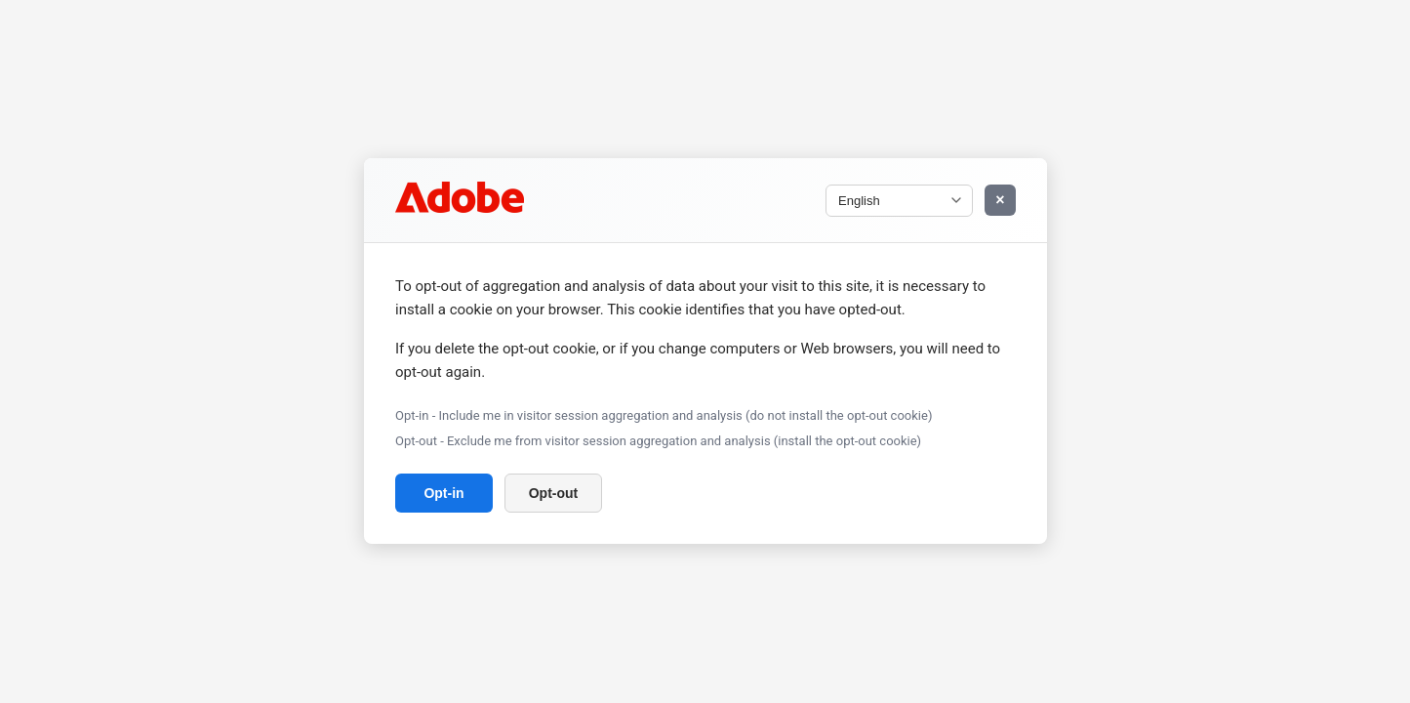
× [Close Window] (999, 199)
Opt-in (443, 494)
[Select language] (899, 201)
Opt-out (553, 494)
